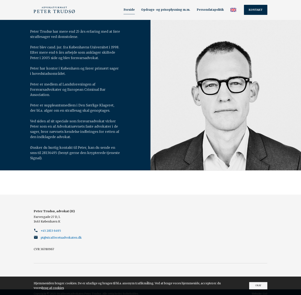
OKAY (258, 285)
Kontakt (256, 9)
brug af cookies (53, 288)
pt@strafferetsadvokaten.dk (61, 237)
